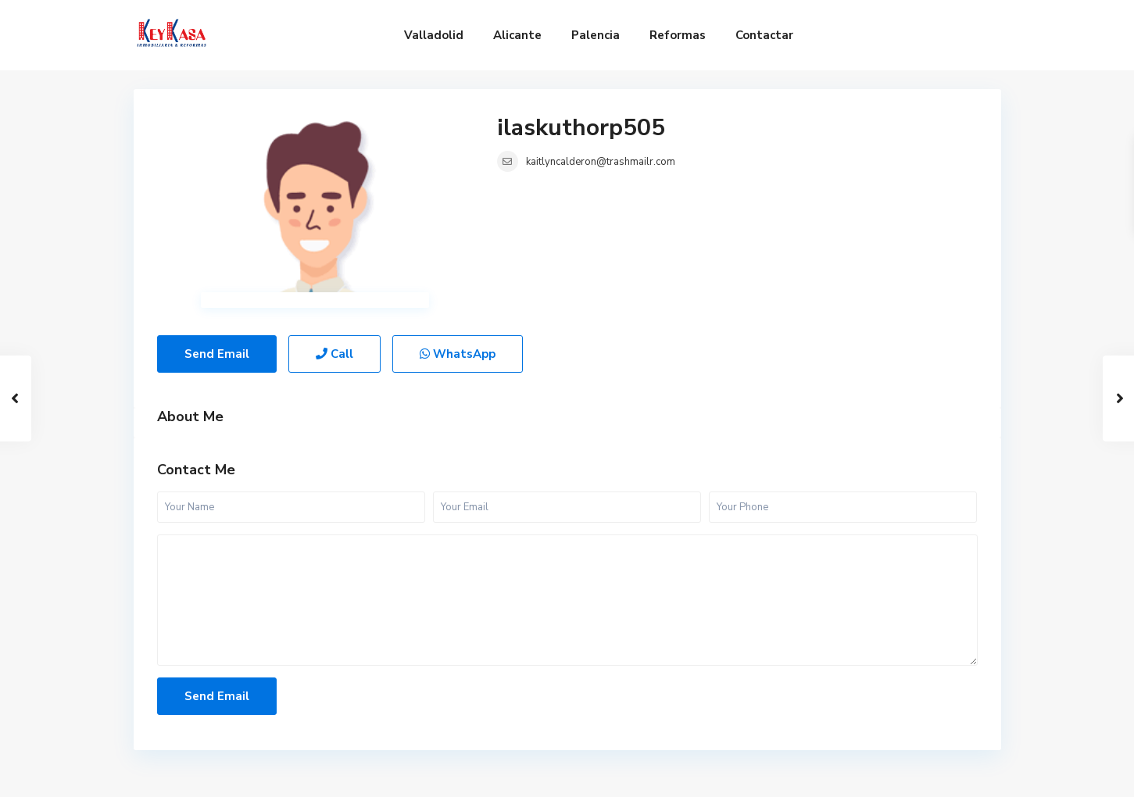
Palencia (595, 35)
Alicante (517, 35)
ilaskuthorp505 (581, 128)
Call (334, 354)
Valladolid (433, 35)
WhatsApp (457, 354)
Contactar (764, 35)
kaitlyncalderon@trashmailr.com (600, 162)
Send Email (216, 354)
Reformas (677, 35)
